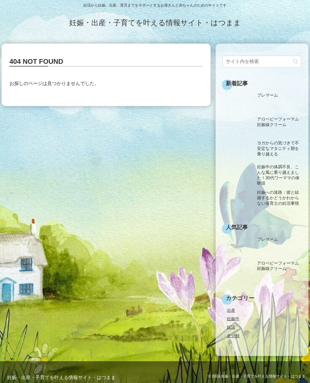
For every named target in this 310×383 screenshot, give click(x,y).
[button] (295, 62)
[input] (262, 61)
